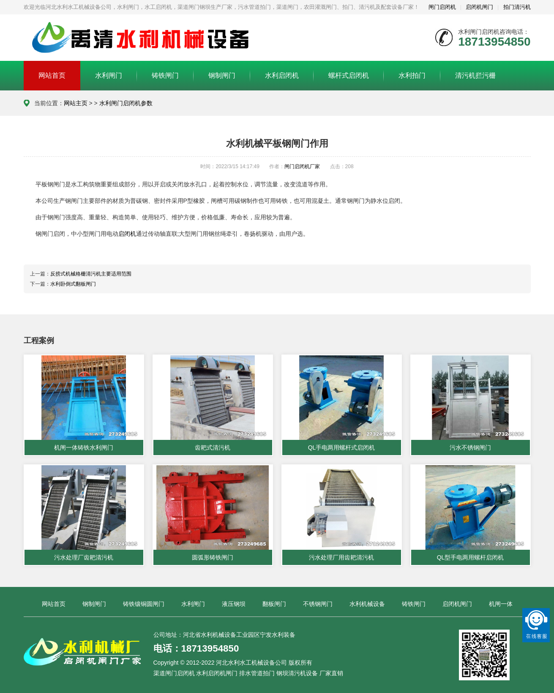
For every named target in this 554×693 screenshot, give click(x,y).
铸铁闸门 (165, 75)
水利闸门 (108, 75)
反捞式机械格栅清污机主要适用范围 (90, 274)
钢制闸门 (221, 75)
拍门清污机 (517, 7)
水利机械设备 (367, 603)
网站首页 (51, 75)
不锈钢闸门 (318, 603)
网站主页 (75, 103)
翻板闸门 (274, 603)
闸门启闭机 (442, 7)
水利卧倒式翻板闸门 (73, 284)
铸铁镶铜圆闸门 (143, 603)
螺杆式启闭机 (348, 75)
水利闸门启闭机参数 (126, 103)
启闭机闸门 (479, 7)
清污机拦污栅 (475, 75)
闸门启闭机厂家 (302, 166)
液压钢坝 (234, 603)
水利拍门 (412, 75)
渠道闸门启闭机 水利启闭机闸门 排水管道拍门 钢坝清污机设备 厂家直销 (248, 673)
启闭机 (127, 233)
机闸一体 (501, 603)
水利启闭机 (282, 75)
